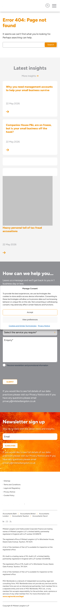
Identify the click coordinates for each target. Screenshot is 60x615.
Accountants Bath (10, 514)
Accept (30, 312)
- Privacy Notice (9, 492)
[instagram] (7, 522)
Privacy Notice (44, 326)
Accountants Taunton (20, 516)
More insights (30, 76)
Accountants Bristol (28, 514)
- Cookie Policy (8, 495)
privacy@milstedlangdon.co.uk (19, 401)
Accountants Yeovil (39, 516)
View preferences (30, 319)
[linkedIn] (3, 522)
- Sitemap (6, 481)
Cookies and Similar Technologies (23, 326)
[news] (10, 522)
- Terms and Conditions (11, 485)
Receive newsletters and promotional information (27, 365)
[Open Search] (47, 5)
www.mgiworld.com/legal (13, 596)
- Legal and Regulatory (11, 488)
